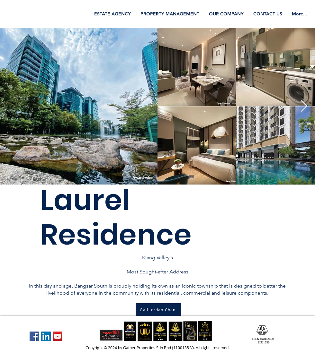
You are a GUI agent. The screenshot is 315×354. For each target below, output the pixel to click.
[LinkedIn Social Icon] (46, 336)
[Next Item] (304, 106)
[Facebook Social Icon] (34, 336)
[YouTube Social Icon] (57, 336)
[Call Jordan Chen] (158, 309)
